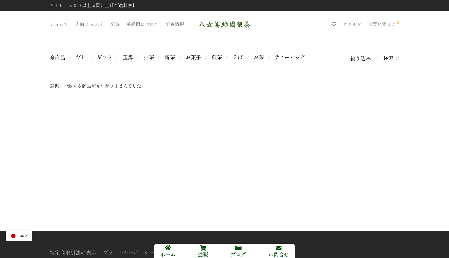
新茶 (115, 24)
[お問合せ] (278, 248)
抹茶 (149, 57)
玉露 (128, 57)
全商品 (57, 57)
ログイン (352, 24)
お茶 (258, 57)
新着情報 (175, 24)
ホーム (168, 254)
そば (238, 57)
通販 (203, 254)
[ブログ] (238, 248)
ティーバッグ (289, 57)
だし (81, 57)
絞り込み (360, 58)
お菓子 (193, 57)
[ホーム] (168, 248)
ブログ (238, 254)
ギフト (104, 57)
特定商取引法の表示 (73, 252)
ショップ (59, 24)
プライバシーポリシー (128, 252)
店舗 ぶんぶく (89, 24)
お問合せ (278, 254)
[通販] (203, 248)
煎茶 (217, 57)
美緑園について (143, 24)
